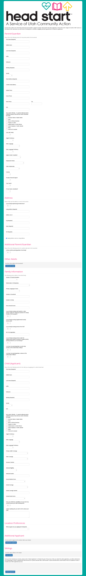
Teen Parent (8, 183)
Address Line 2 (9, 215)
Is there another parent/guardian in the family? (16, 250)
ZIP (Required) (9, 232)
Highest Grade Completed (11, 155)
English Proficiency (10, 138)
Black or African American (13, 121)
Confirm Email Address (11, 84)
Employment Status (10, 160)
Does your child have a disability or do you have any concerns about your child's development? (17, 502)
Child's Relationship (10, 166)
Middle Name (9, 45)
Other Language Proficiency (12, 149)
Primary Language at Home (12, 288)
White (9, 127)
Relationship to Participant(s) (12, 283)
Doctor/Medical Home (11, 479)
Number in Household (11, 294)
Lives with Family (9, 132)
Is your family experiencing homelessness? (15, 203)
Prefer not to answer (12, 129)
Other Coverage (9, 456)
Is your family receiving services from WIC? (15, 326)
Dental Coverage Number (11, 490)
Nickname (8, 62)
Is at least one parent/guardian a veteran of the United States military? (16, 354)
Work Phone (8, 101)
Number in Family (10, 300)
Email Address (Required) (11, 79)
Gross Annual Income (10, 305)
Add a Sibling (9, 555)
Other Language (9, 143)
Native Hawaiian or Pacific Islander (15, 126)
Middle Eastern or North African (15, 124)
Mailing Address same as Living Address (15, 238)
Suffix (7, 56)
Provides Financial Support (12, 177)
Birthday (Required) (10, 67)
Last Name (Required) (11, 50)
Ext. (32, 101)
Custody (8, 172)
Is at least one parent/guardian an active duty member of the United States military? (16, 347)
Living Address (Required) (11, 209)
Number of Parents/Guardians (12, 277)
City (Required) (9, 220)
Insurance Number (10, 462)
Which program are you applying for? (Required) (16, 526)
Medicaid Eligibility (10, 468)
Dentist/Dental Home (10, 496)
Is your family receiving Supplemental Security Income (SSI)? (16, 320)
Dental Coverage (9, 485)
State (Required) (9, 226)
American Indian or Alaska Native (15, 117)
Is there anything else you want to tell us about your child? (17, 509)
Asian (9, 119)
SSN (7, 107)
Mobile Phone (9, 90)
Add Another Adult (10, 266)
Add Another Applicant (11, 542)
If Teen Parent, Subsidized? (12, 189)
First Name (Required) (11, 39)
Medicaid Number (10, 473)
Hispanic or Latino (12, 122)
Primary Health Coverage (11, 451)
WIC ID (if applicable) (10, 332)
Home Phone (9, 96)
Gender (7, 73)
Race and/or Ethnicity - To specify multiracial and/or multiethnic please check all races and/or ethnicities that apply (17, 114)
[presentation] (15, 566)
